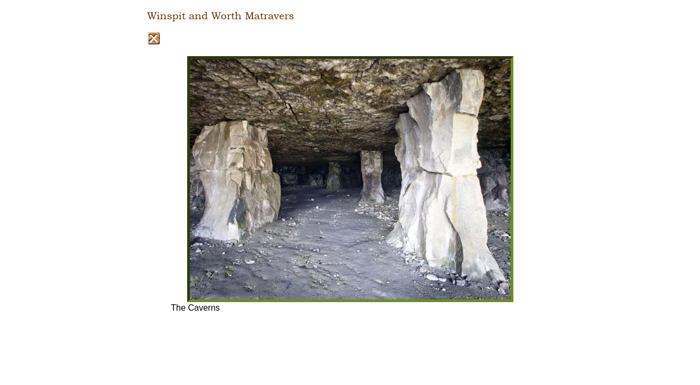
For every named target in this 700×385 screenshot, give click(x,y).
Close (154, 38)
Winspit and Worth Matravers (220, 16)
